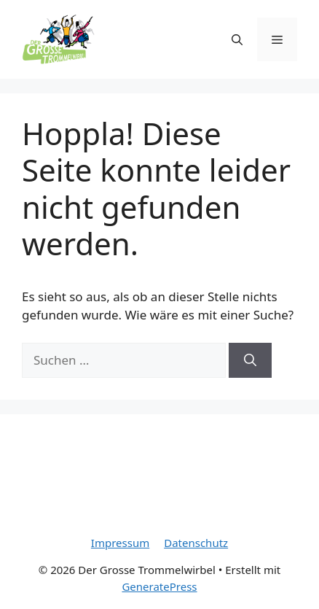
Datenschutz (196, 542)
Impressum (120, 542)
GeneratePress (159, 586)
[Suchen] (250, 360)
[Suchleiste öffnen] (237, 39)
